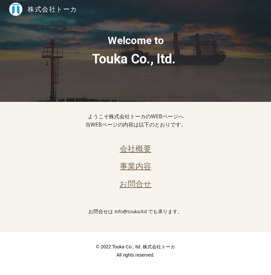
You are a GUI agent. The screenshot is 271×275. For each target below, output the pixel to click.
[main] (135, 51)
